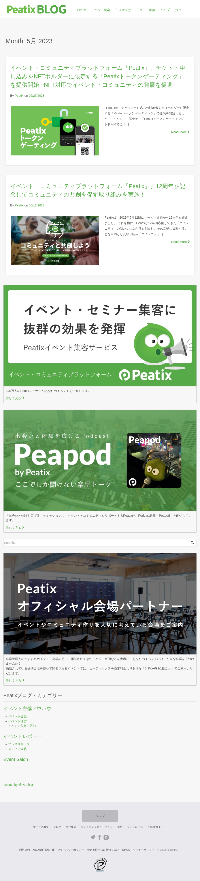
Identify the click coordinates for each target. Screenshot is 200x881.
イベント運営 (17, 721)
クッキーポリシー (143, 850)
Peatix (81, 10)
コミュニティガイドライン (97, 827)
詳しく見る (15, 398)
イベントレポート (22, 736)
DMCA (126, 850)
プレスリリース (19, 744)
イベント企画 (17, 716)
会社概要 (71, 827)
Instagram (106, 837)
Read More (180, 132)
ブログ (57, 827)
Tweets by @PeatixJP (18, 784)
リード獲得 (147, 10)
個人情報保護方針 (43, 850)
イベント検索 (100, 10)
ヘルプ (165, 10)
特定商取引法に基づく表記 (103, 850)
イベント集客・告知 (22, 726)
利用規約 (24, 850)
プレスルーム (135, 827)
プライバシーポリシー (70, 850)
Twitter (93, 837)
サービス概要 (41, 827)
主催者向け (124, 10)
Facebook (99, 837)
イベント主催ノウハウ (27, 708)
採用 (178, 10)
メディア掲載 (17, 749)
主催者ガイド (155, 827)
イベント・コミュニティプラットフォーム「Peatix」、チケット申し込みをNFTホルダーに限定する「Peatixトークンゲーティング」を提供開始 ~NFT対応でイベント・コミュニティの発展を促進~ (97, 76)
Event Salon (15, 759)
